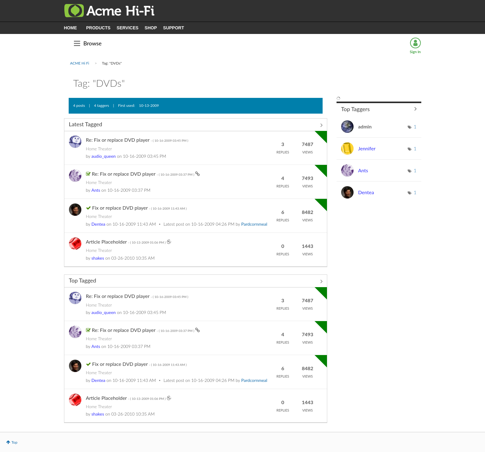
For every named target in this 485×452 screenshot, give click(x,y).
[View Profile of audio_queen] (104, 156)
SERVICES (128, 27)
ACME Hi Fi (79, 63)
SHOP (151, 27)
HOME (70, 27)
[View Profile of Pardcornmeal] (254, 224)
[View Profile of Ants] (96, 190)
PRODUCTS (98, 27)
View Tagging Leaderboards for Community (379, 109)
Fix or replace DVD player (139, 208)
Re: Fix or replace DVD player (137, 140)
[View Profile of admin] (365, 126)
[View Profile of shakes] (98, 258)
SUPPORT (173, 27)
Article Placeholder (126, 242)
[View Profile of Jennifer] (367, 148)
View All (195, 125)
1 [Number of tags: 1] (415, 126)
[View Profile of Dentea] (98, 224)
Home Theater (99, 148)
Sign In (415, 51)
